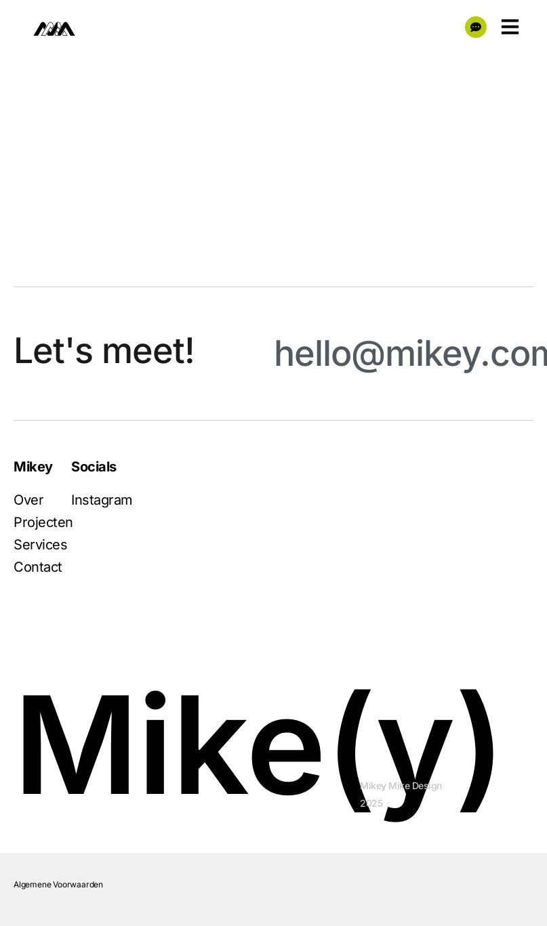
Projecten (43, 522)
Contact (38, 567)
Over (28, 500)
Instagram (102, 500)
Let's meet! (104, 350)
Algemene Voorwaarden (58, 884)
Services (40, 544)
